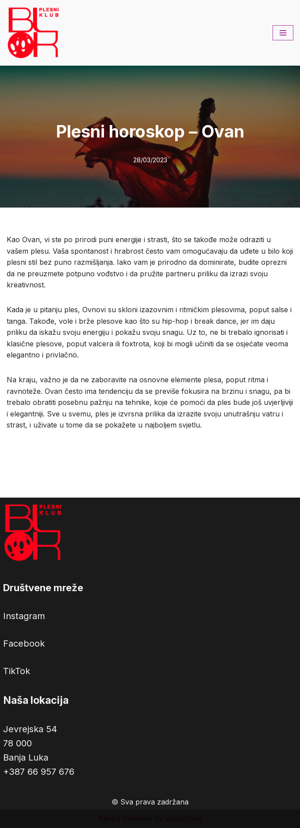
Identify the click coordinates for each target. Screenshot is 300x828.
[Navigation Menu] (283, 32)
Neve (106, 818)
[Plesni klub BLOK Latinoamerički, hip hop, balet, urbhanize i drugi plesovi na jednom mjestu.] (33, 32)
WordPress (183, 818)
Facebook (24, 643)
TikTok (16, 671)
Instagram (24, 616)
